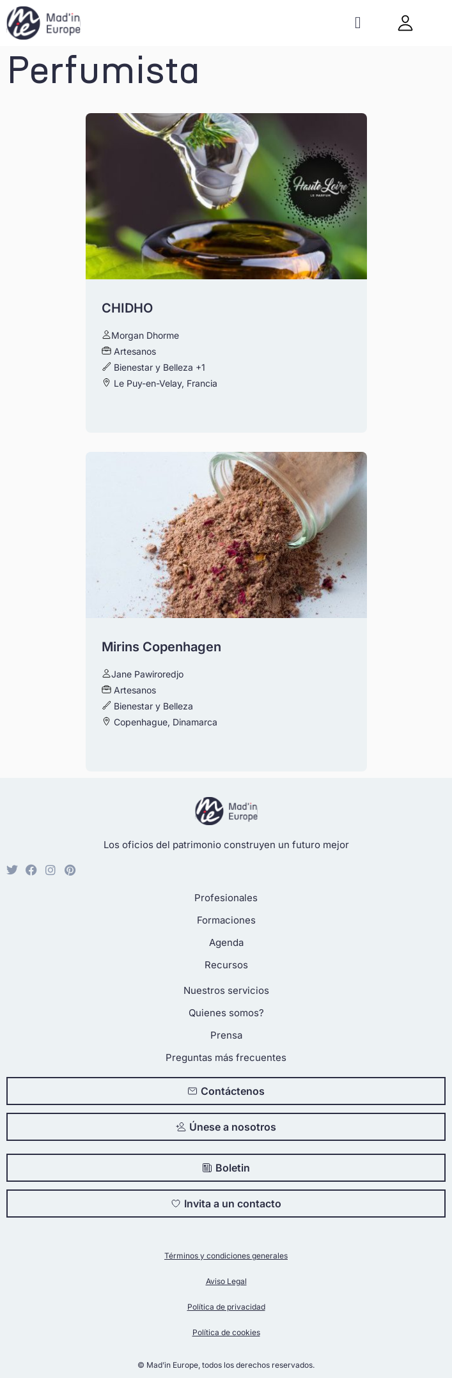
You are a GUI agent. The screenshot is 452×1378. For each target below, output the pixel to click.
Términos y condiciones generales (226, 1255)
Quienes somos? (226, 1013)
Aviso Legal (226, 1281)
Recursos (226, 965)
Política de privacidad (226, 1307)
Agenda (226, 942)
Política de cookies (226, 1332)
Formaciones (226, 920)
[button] (357, 23)
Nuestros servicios (226, 990)
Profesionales (226, 898)
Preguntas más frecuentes (226, 1057)
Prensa (226, 1035)
